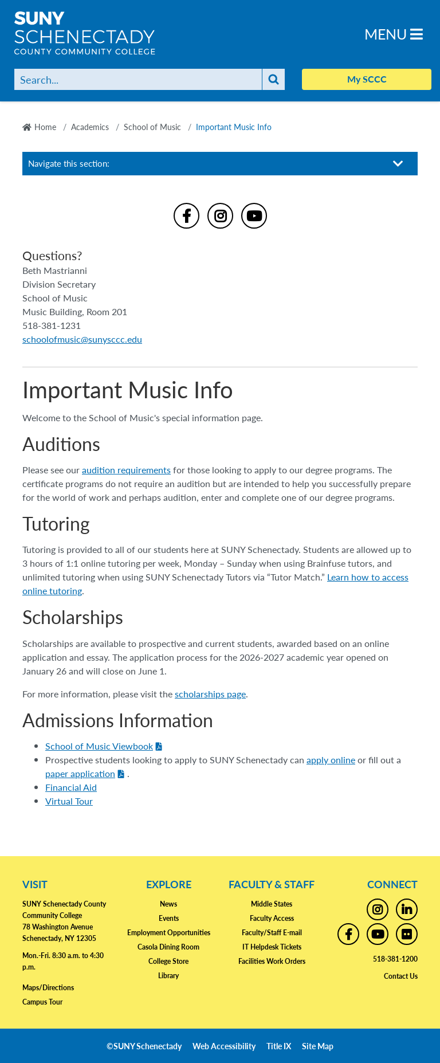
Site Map (317, 1046)
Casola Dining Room (168, 947)
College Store (168, 961)
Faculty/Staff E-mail (272, 933)
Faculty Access (272, 918)
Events (169, 918)
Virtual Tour (69, 800)
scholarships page (210, 693)
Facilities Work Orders (271, 961)
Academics (90, 126)
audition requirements (126, 469)
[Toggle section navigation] (398, 163)
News (168, 904)
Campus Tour (42, 1002)
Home (45, 126)
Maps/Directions (48, 988)
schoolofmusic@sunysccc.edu (82, 339)
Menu (393, 33)
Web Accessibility (224, 1046)
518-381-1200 (395, 959)
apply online (331, 759)
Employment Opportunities (168, 933)
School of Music (152, 126)
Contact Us (401, 976)
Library (168, 975)
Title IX (278, 1046)
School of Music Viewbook (99, 745)
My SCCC (367, 78)
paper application (80, 773)
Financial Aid (71, 787)
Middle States (271, 904)
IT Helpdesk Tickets (271, 947)
